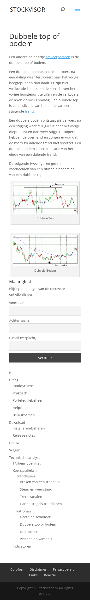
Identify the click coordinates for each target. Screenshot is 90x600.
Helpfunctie (22, 407)
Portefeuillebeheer (28, 400)
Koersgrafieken (25, 470)
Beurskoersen (24, 415)
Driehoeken (29, 531)
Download (17, 422)
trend (29, 111)
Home (13, 372)
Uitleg (13, 380)
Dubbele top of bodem (38, 524)
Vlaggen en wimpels (36, 539)
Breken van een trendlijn (40, 482)
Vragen (14, 450)
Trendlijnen (25, 476)
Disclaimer (38, 569)
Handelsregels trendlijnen (41, 504)
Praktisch (20, 393)
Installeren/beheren (29, 428)
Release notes (24, 435)
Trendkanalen (31, 496)
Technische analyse (25, 457)
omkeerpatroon (58, 57)
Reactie (50, 575)
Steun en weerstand (36, 489)
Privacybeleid (64, 569)
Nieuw (14, 442)
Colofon (16, 569)
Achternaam (19, 320)
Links (33, 575)
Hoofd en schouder (35, 517)
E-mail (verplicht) (22, 338)
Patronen (23, 511)
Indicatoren (22, 546)
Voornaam (17, 302)
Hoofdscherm (23, 385)
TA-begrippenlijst (27, 463)
